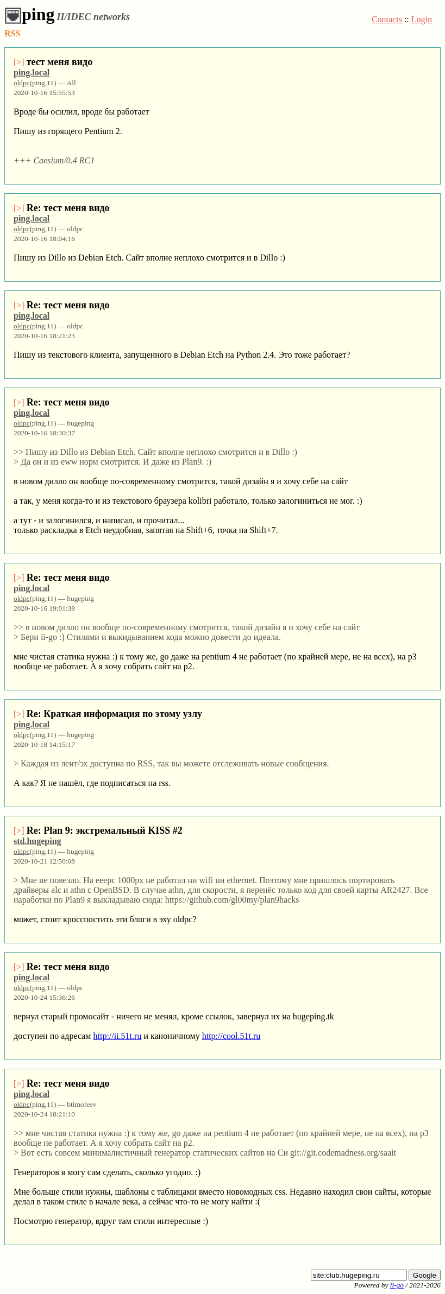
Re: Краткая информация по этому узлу (114, 713)
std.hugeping (37, 841)
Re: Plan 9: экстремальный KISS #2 (105, 830)
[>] (19, 62)
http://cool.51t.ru (231, 1036)
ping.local (31, 72)
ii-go (397, 1285)
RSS (12, 33)
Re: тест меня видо (68, 207)
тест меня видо (59, 61)
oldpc (22, 83)
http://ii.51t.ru (117, 1036)
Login (421, 19)
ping (29, 14)
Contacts (387, 19)
